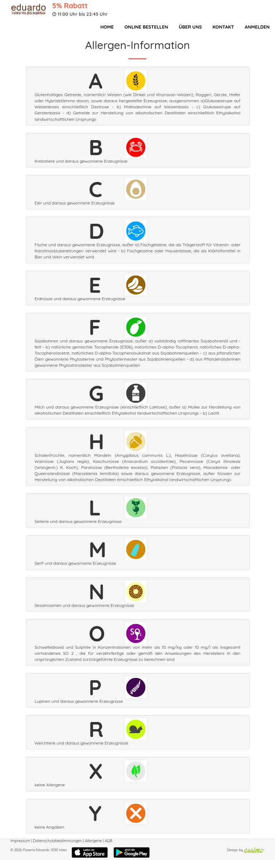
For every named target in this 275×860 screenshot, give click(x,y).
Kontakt (223, 27)
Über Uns (190, 27)
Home (107, 27)
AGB (108, 840)
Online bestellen (146, 27)
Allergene (93, 840)
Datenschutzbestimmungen (57, 840)
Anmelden (257, 27)
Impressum (20, 840)
